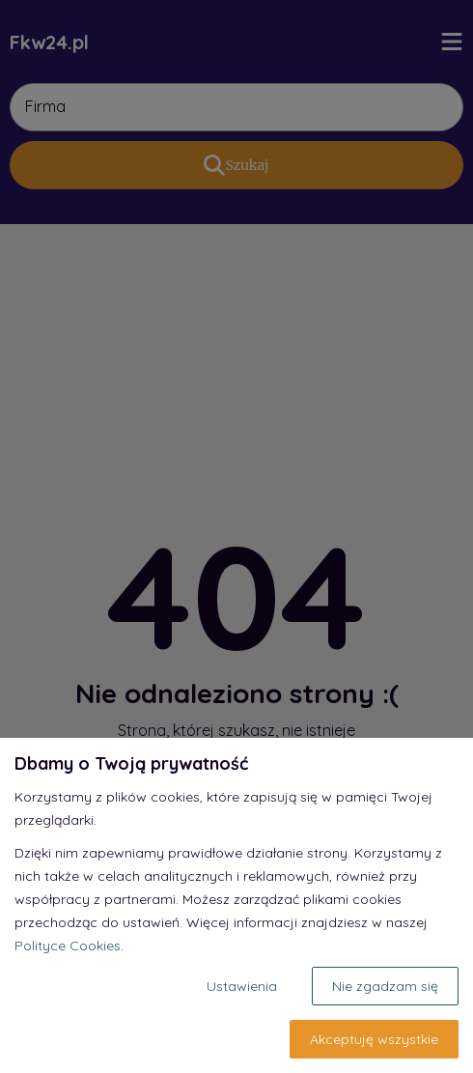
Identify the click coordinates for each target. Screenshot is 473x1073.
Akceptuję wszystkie (374, 1039)
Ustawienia (242, 986)
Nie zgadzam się (385, 986)
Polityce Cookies (67, 945)
